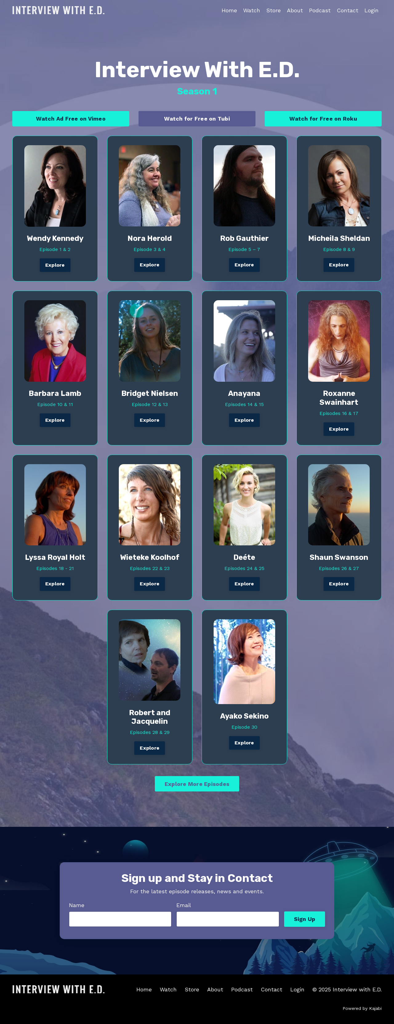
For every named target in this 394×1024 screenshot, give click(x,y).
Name (76, 905)
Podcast (320, 10)
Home (229, 10)
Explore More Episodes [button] (197, 784)
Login (371, 10)
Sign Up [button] (305, 919)
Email (183, 905)
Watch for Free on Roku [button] (323, 118)
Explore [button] (55, 265)
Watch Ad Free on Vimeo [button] (71, 118)
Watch (251, 10)
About (295, 10)
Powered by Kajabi (362, 1008)
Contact (347, 10)
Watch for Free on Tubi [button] (197, 118)
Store (273, 10)
